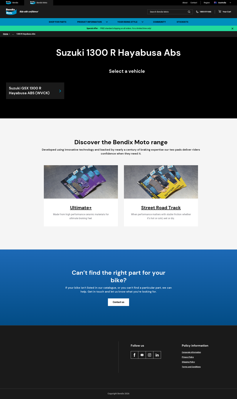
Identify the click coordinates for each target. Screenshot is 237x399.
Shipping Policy (188, 362)
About (184, 3)
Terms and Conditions (191, 367)
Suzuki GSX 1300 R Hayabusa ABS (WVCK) (30, 91)
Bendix (12, 2)
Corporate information (191, 352)
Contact (193, 3)
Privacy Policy (188, 357)
